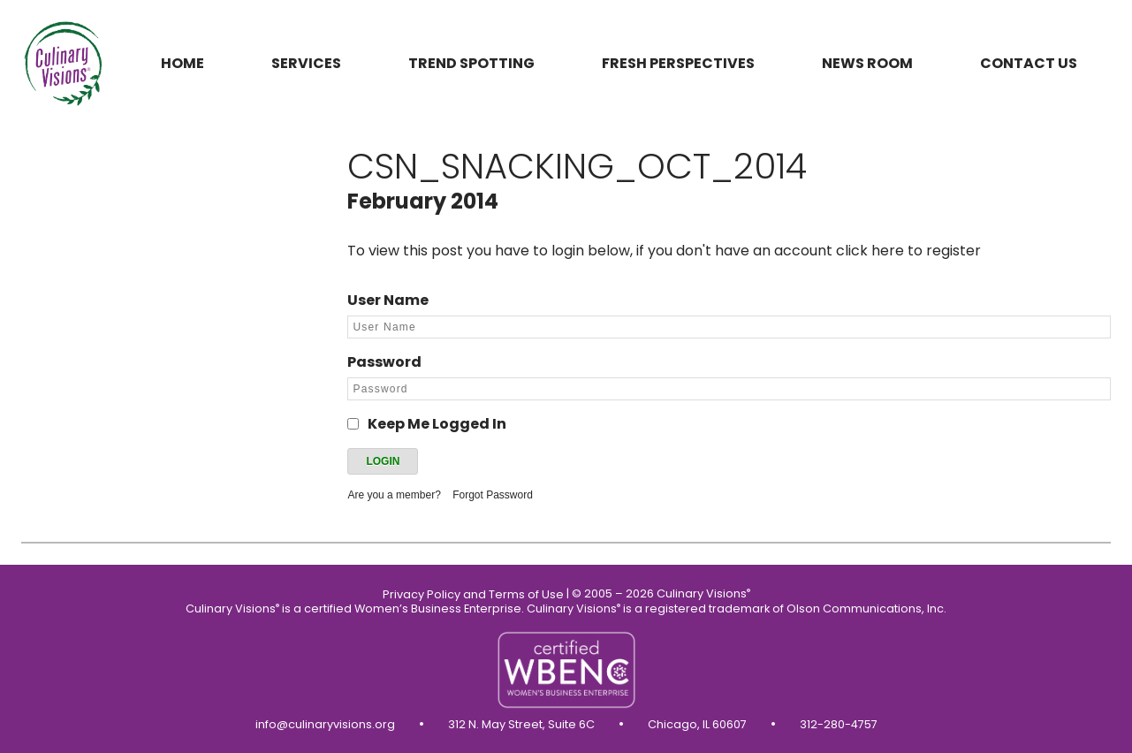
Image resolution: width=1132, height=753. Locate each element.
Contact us (1028, 63)
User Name (388, 300)
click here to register (908, 250)
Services (306, 63)
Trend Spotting (471, 63)
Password (384, 362)
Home (182, 63)
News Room (867, 63)
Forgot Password (492, 495)
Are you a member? (393, 495)
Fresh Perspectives (678, 63)
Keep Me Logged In (437, 424)
